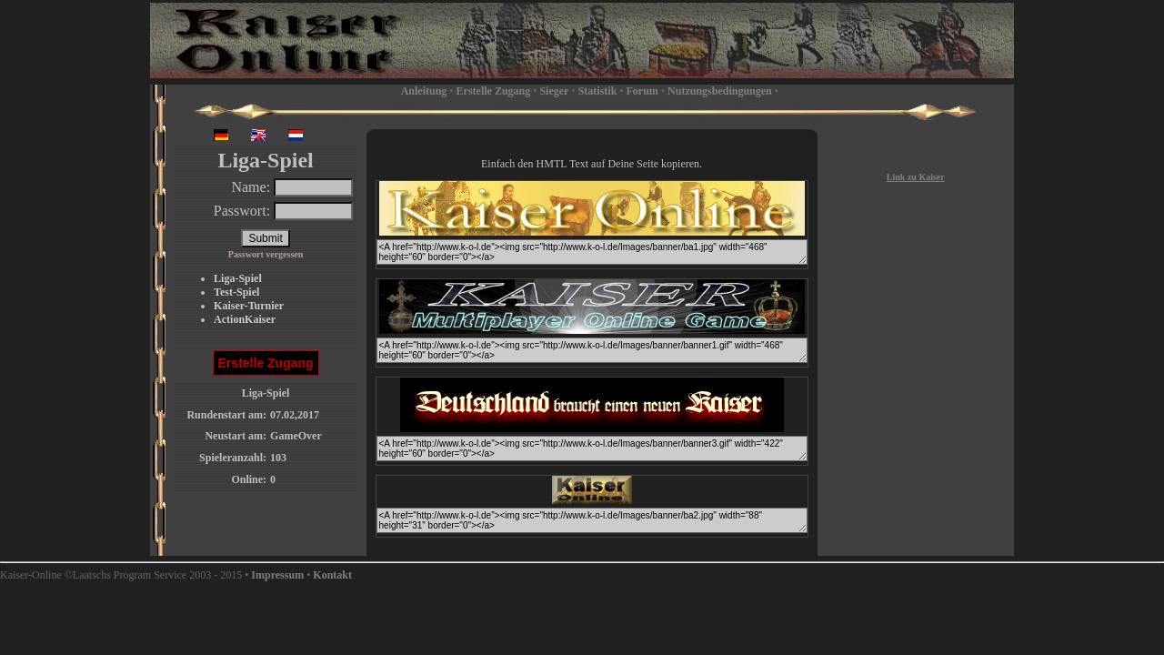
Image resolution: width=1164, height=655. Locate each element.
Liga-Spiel (238, 278)
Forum (642, 91)
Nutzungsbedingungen (719, 91)
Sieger (553, 91)
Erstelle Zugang (494, 91)
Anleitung (424, 91)
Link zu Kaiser (916, 177)
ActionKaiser (245, 319)
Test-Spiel (236, 292)
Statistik (597, 91)
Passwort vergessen (265, 254)
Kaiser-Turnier (249, 305)
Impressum (277, 575)
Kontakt (332, 575)
